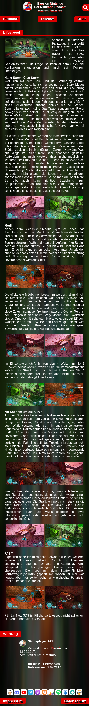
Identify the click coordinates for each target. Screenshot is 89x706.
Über (82, 19)
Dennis (56, 648)
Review (47, 19)
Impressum (13, 701)
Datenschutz (75, 701)
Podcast (10, 19)
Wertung (10, 634)
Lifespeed (11, 32)
